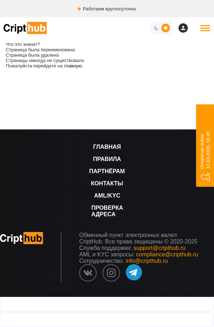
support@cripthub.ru (159, 248)
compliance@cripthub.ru (167, 254)
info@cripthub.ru (146, 261)
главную (73, 65)
